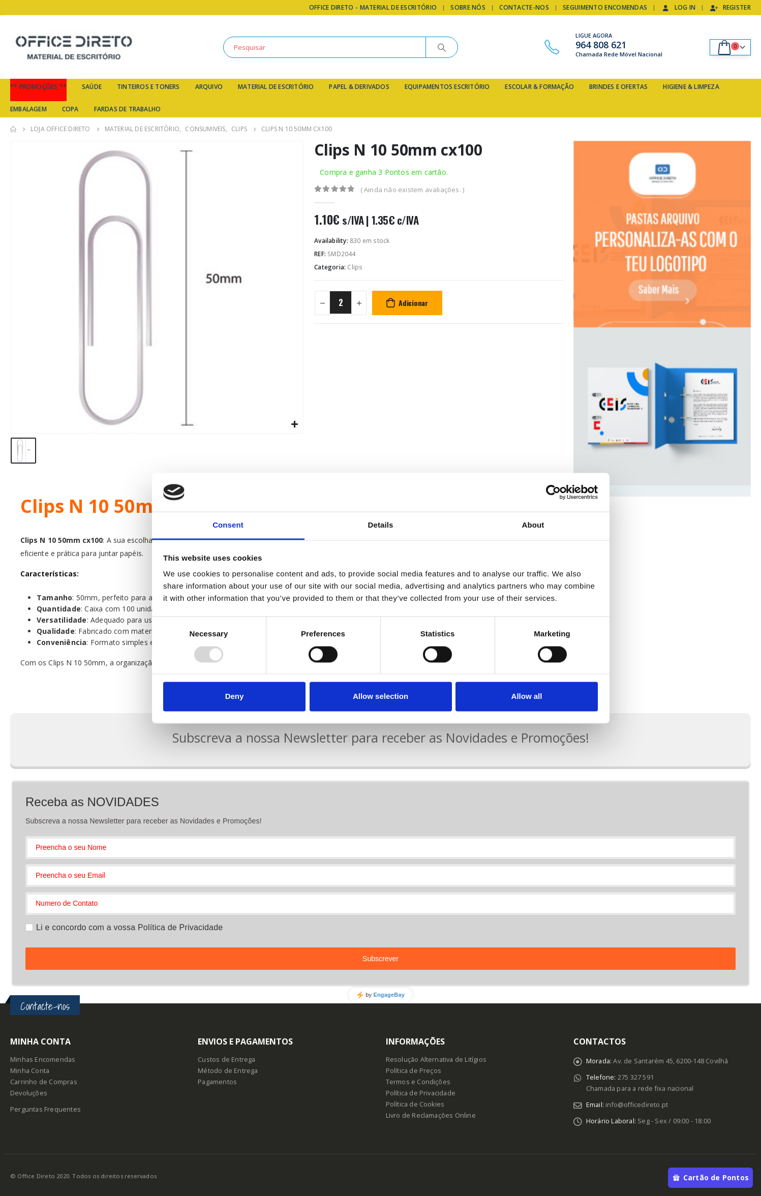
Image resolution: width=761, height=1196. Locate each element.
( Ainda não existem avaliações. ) (412, 189)
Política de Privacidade (421, 1091)
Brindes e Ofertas (618, 86)
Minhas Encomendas (42, 1058)
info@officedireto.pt (636, 1103)
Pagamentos (217, 1080)
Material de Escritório (276, 86)
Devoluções (28, 1091)
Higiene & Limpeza (691, 86)
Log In (678, 7)
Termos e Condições (418, 1080)
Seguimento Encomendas (605, 7)
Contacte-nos (524, 7)
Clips (354, 267)
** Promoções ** (38, 86)
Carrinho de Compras (43, 1080)
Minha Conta (29, 1069)
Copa (70, 109)
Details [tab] (380, 525)
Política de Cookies (415, 1102)
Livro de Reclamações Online (431, 1114)
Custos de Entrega (226, 1058)
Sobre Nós (467, 7)
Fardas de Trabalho (127, 109)
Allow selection (380, 696)
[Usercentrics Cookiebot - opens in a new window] (553, 492)
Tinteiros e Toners (148, 86)
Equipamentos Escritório (447, 86)
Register (730, 7)
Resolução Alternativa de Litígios (436, 1058)
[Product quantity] (340, 302)
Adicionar (413, 302)
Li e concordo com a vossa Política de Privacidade (129, 926)
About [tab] (533, 525)
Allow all (526, 696)
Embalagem (28, 109)
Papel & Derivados (359, 86)
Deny (234, 696)
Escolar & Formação (539, 86)
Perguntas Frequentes (45, 1107)
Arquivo (209, 86)
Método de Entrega (228, 1069)
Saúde (92, 86)
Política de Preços (414, 1069)
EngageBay (389, 993)
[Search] (442, 47)
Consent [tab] (227, 525)
